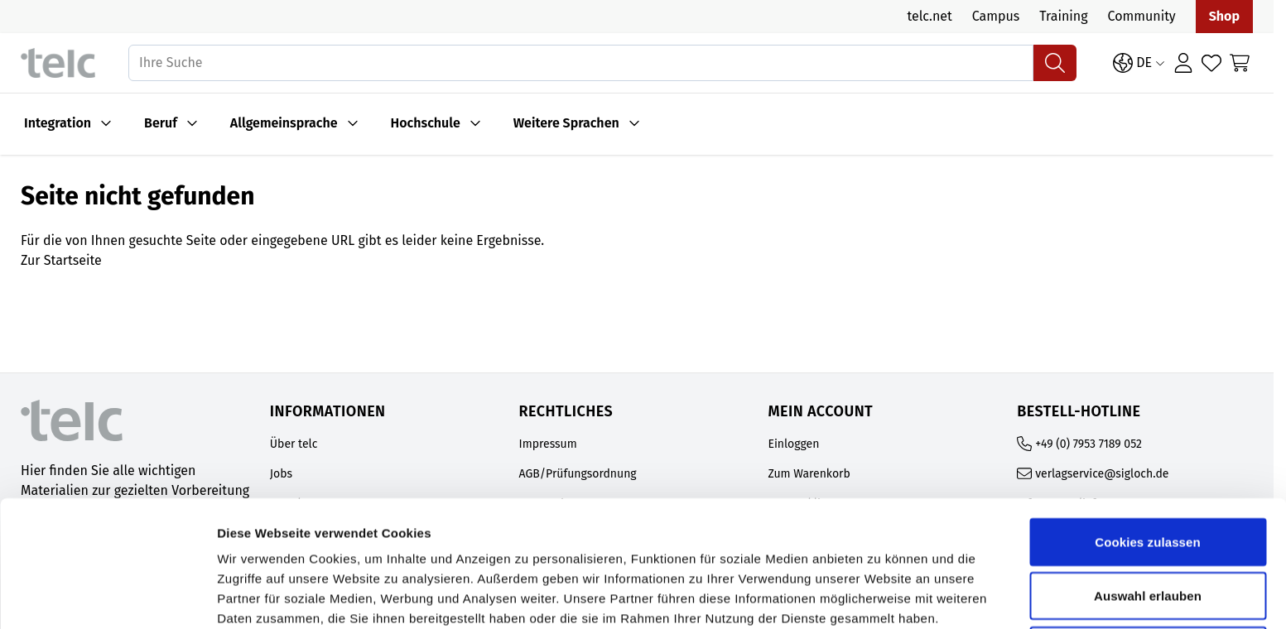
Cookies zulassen (1147, 425)
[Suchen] (1054, 63)
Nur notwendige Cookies (1147, 533)
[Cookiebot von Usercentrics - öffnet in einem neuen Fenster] (107, 596)
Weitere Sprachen (566, 123)
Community (1142, 16)
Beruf (160, 123)
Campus (996, 16)
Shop (1224, 16)
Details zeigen (880, 596)
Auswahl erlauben (1148, 480)
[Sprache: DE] (1139, 63)
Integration (57, 123)
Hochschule (425, 123)
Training (1063, 16)
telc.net (929, 16)
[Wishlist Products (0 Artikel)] (1211, 63)
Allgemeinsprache (284, 123)
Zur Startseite (61, 260)
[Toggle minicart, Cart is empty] (1239, 63)
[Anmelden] (1183, 63)
